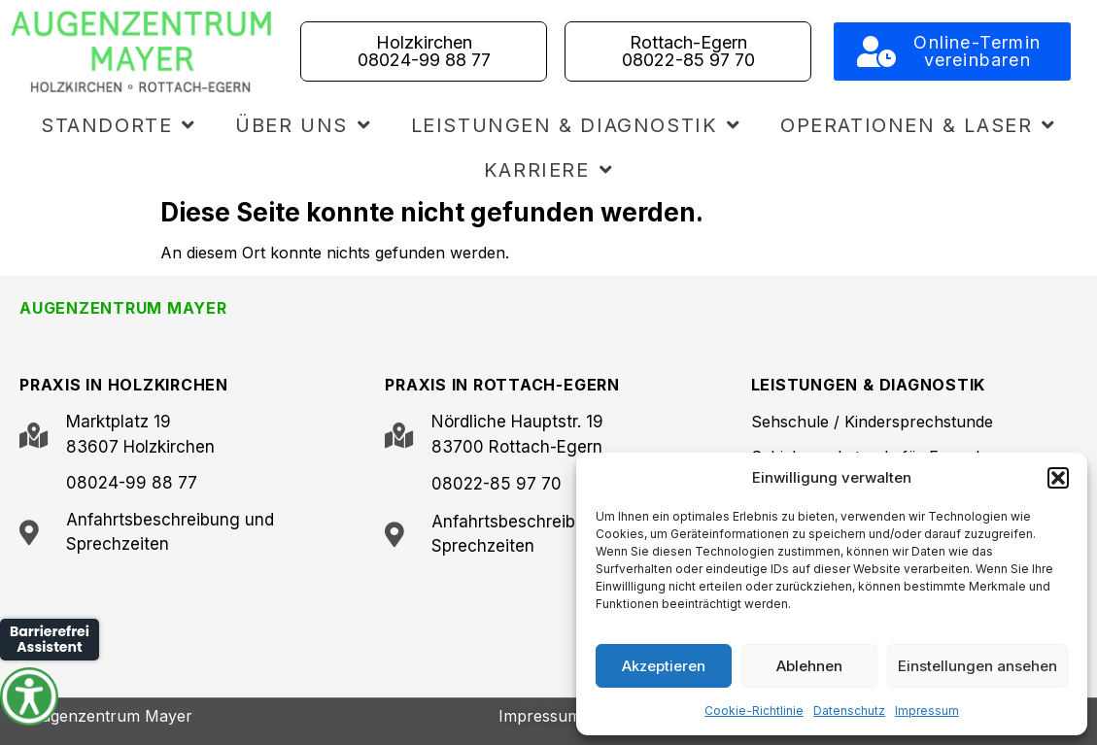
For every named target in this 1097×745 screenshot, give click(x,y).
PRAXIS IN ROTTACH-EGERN (502, 384)
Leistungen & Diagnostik (576, 125)
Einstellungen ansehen (977, 666)
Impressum (927, 710)
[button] (1058, 478)
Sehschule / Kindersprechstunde (872, 421)
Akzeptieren (663, 666)
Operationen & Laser (918, 125)
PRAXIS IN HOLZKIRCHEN (123, 384)
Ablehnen (809, 666)
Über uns (303, 125)
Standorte (118, 125)
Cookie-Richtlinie (754, 710)
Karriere (548, 170)
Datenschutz (849, 710)
